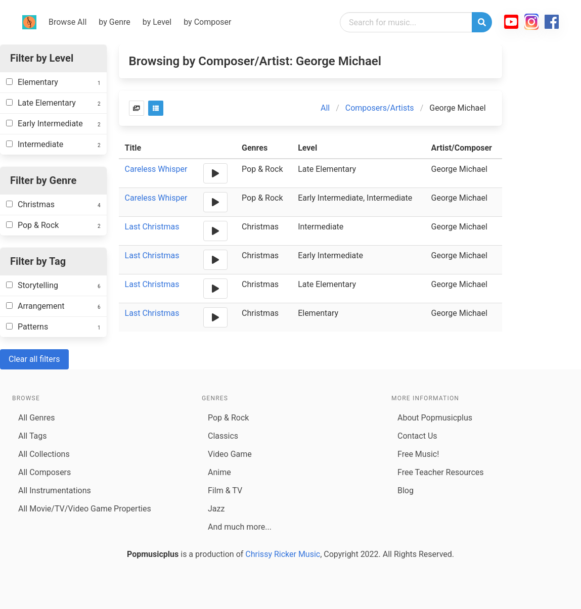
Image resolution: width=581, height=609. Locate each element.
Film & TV (225, 490)
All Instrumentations (54, 490)
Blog (405, 490)
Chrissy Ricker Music (282, 554)
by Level (157, 22)
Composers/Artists (379, 108)
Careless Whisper (156, 169)
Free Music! (418, 454)
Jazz (216, 508)
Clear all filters (34, 359)
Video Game (230, 454)
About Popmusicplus (434, 418)
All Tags (32, 436)
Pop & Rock (228, 418)
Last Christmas (152, 226)
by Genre (114, 22)
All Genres (36, 418)
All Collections (44, 454)
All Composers (44, 472)
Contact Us (417, 436)
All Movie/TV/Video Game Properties (84, 508)
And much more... (240, 527)
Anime (219, 472)
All (325, 108)
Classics (223, 436)
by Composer (207, 22)
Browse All (67, 22)
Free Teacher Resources (440, 472)
